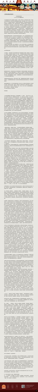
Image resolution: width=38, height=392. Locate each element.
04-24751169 (28, 387)
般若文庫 (5, 11)
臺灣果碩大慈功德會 (29, 385)
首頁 (2, 11)
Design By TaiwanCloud (24, 388)
